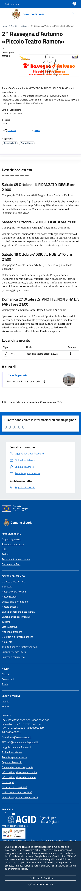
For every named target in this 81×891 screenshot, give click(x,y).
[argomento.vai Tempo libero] (27, 143)
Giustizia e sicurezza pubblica (17, 637)
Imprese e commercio (13, 657)
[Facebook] (5, 814)
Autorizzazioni (9, 596)
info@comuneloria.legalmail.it (23, 742)
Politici (5, 554)
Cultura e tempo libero (14, 652)
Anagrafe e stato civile (14, 591)
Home (4, 25)
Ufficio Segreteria (16, 375)
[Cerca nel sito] (72, 14)
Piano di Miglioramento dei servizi (20, 797)
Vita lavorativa (9, 627)
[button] (12, 4)
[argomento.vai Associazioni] (10, 143)
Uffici (4, 549)
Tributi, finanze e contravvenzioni (20, 647)
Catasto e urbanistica (13, 581)
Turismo (6, 622)
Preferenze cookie (17, 869)
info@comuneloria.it (20, 737)
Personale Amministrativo (16, 559)
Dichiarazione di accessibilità (17, 792)
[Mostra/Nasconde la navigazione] (6, 14)
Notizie (24, 25)
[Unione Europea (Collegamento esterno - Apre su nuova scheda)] (40, 509)
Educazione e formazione (15, 601)
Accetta (40, 884)
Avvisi (5, 684)
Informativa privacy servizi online (19, 772)
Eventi (5, 706)
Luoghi (5, 701)
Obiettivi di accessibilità (14, 787)
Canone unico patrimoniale (16, 617)
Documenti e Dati (11, 564)
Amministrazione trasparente (17, 767)
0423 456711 (13, 732)
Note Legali (8, 782)
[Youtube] (13, 814)
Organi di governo (11, 539)
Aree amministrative (13, 544)
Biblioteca (7, 586)
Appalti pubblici (10, 606)
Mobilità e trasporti (12, 632)
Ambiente (7, 642)
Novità (14, 25)
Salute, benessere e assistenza (18, 612)
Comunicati (8, 679)
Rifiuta (40, 877)
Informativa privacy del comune (19, 777)
